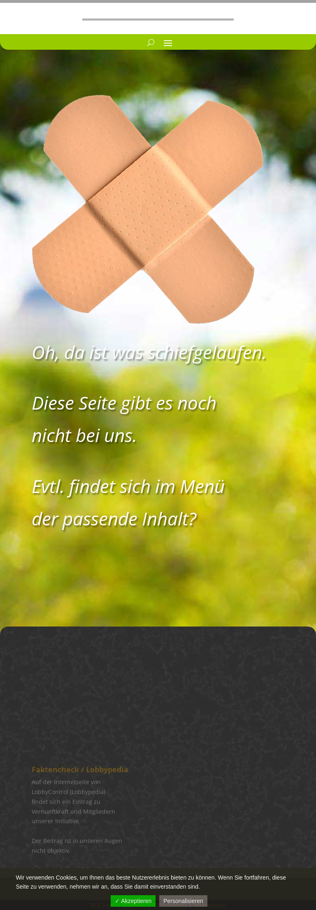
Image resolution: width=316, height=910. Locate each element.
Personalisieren (183, 901)
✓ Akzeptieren (133, 901)
